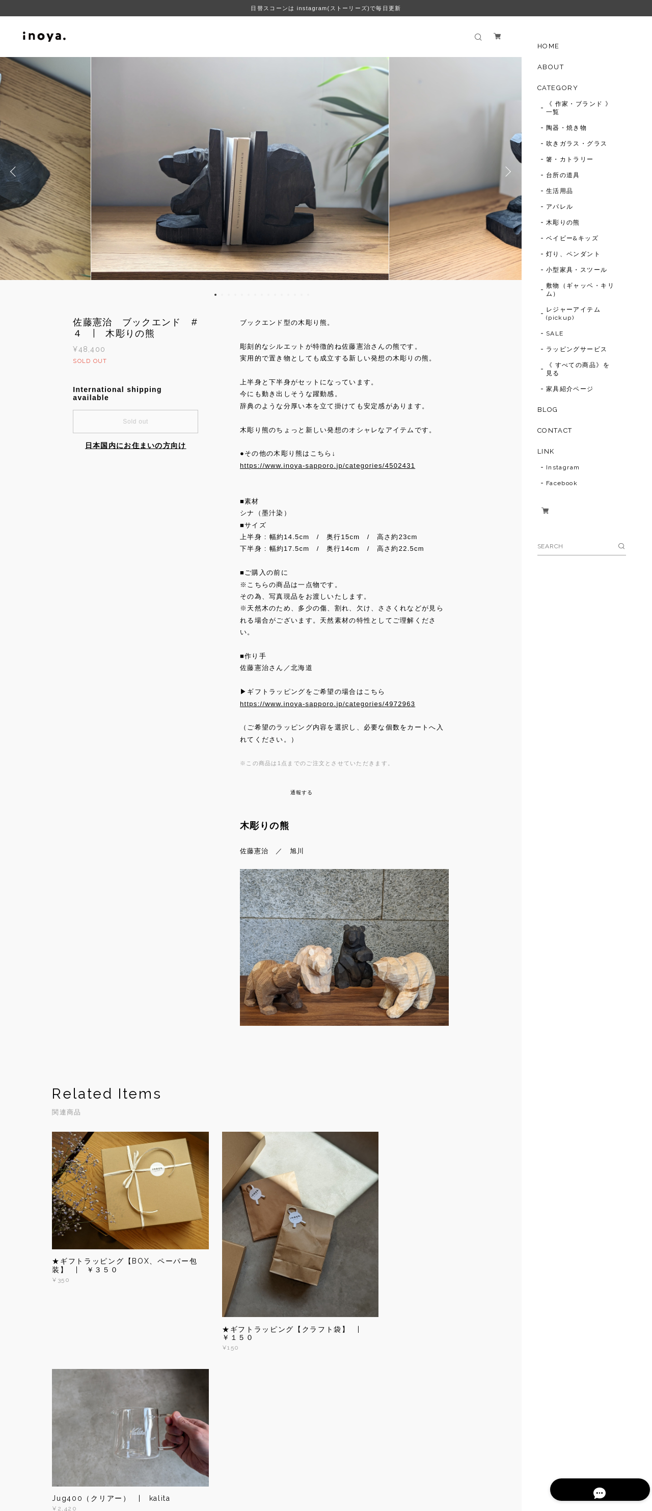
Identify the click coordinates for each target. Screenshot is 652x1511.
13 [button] (295, 295)
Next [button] (506, 171)
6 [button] (249, 295)
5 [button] (242, 295)
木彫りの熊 (563, 222)
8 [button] (262, 295)
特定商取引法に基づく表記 (217, 1462)
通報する (301, 792)
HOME (548, 46)
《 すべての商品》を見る (578, 369)
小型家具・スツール (577, 269)
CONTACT (555, 430)
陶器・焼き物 (566, 127)
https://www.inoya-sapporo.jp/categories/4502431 (327, 465)
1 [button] (215, 295)
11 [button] (282, 295)
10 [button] (275, 295)
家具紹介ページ (570, 389)
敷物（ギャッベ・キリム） (580, 289)
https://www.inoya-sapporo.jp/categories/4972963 (327, 704)
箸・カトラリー (570, 159)
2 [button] (222, 295)
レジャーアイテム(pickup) (573, 313)
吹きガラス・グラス (577, 143)
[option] (261, 171)
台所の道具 (563, 175)
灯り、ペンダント (573, 254)
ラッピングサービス (577, 349)
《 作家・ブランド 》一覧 (579, 108)
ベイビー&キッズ (572, 238)
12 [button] (288, 295)
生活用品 (560, 190)
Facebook (562, 483)
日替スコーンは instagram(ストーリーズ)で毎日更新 (326, 8)
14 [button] (302, 295)
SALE (555, 333)
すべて (84, 1386)
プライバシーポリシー (138, 1462)
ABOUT (550, 67)
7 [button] (255, 295)
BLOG (547, 409)
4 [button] (235, 295)
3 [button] (229, 295)
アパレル (560, 206)
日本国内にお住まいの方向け (135, 445)
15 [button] (308, 295)
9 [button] (268, 295)
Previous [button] (15, 171)
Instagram (563, 467)
